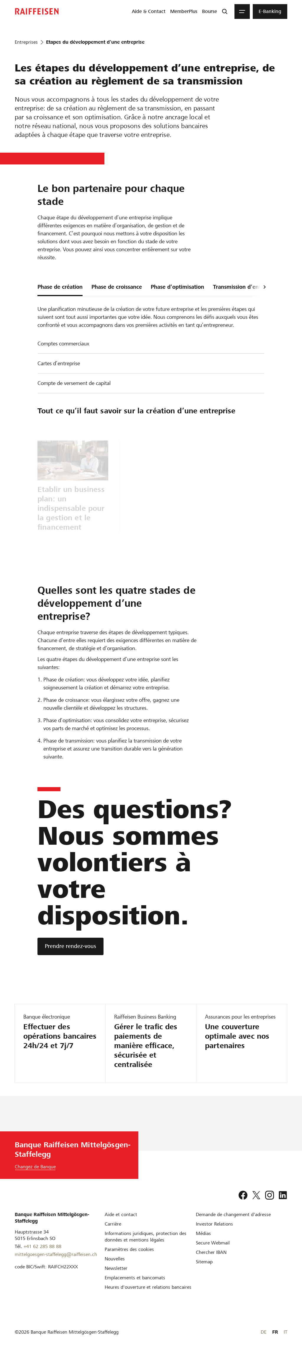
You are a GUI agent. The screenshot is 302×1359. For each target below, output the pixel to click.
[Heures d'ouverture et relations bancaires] (148, 1287)
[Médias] (203, 1233)
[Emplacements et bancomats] (135, 1277)
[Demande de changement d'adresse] (233, 1214)
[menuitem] (148, 11)
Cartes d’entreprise (58, 363)
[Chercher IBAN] (211, 1252)
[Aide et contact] (121, 1214)
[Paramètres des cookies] (129, 1249)
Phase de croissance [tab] (116, 287)
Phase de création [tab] (60, 287)
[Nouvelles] (115, 1259)
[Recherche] (224, 11)
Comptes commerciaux (63, 343)
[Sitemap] (204, 1262)
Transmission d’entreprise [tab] (245, 287)
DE (263, 1332)
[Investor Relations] (214, 1224)
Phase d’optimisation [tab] (177, 287)
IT (285, 1332)
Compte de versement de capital (74, 383)
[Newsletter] (116, 1268)
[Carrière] (113, 1224)
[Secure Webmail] (213, 1243)
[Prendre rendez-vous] (70, 946)
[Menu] (242, 11)
